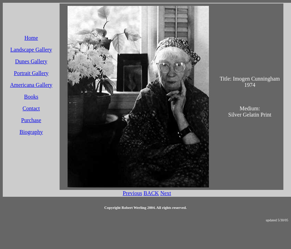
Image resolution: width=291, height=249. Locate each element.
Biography (31, 132)
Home (31, 38)
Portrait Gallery (31, 73)
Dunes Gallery (31, 61)
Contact (31, 108)
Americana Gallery (31, 85)
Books (31, 97)
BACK (151, 193)
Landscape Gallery (31, 50)
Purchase (31, 120)
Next (165, 193)
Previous (132, 193)
